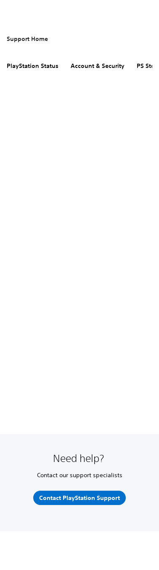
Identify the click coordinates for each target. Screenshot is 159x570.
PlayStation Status (32, 66)
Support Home (27, 39)
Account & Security (98, 66)
